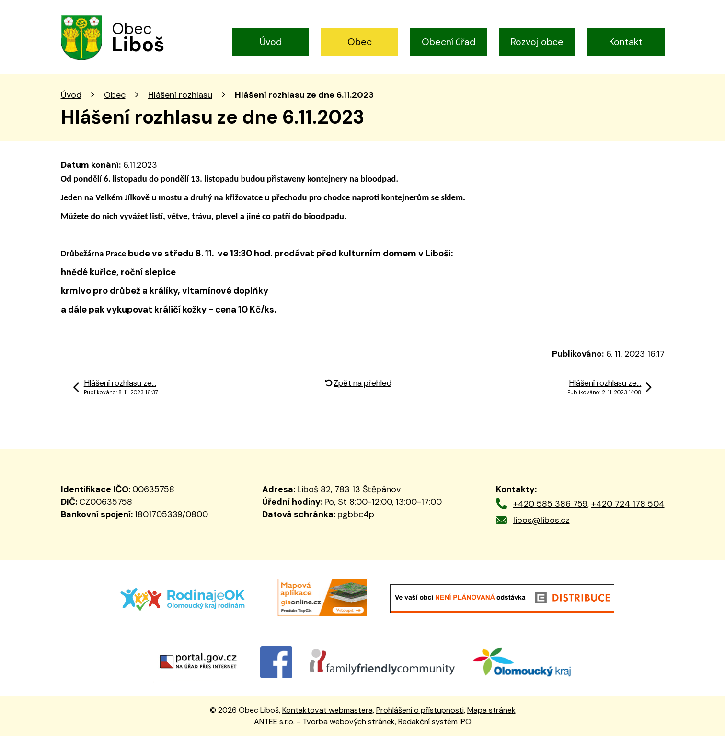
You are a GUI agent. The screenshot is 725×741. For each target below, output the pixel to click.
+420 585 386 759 (550, 508)
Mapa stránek (491, 715)
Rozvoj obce (537, 41)
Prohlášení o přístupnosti (420, 715)
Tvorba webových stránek (348, 726)
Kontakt (626, 41)
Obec (359, 41)
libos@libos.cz (541, 525)
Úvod (271, 41)
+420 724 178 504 (628, 508)
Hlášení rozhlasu (180, 99)
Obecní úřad (448, 41)
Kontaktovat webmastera (327, 715)
